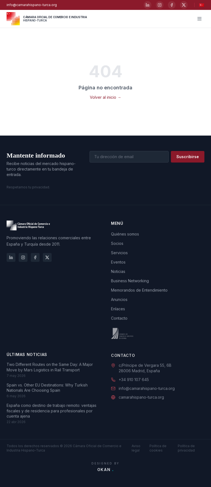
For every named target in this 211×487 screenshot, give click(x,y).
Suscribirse (187, 157)
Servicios (119, 255)
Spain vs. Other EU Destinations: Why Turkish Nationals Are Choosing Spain (47, 395)
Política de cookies (157, 448)
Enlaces (118, 311)
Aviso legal (136, 448)
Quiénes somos (125, 236)
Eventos (118, 264)
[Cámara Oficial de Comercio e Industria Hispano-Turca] (47, 18)
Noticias (118, 274)
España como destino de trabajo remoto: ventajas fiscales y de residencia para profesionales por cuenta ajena (51, 418)
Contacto (119, 320)
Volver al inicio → (105, 97)
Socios (117, 246)
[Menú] (199, 19)
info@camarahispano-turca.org (32, 5)
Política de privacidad (186, 448)
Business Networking (130, 283)
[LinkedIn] (147, 5)
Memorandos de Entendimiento (139, 292)
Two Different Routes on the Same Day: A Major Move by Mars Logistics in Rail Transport (50, 375)
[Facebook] (172, 5)
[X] (184, 5)
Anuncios (119, 302)
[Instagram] (159, 5)
